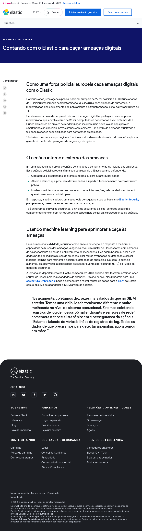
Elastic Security (129, 199)
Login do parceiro (51, 420)
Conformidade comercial (56, 462)
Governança (94, 420)
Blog (13, 425)
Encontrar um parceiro (54, 415)
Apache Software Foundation (25, 519)
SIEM (121, 281)
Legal (44, 447)
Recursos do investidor (100, 415)
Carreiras (16, 447)
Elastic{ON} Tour (97, 452)
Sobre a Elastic (19, 415)
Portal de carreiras (21, 452)
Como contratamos (22, 457)
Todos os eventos (97, 462)
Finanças (92, 425)
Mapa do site (17, 497)
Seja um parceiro (51, 430)
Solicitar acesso (50, 425)
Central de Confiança (53, 452)
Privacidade (48, 457)
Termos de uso (38, 493)
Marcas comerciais (20, 493)
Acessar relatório (72, 3)
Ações (91, 430)
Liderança (16, 420)
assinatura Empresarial (41, 281)
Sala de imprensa (21, 430)
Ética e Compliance (52, 467)
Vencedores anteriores (100, 447)
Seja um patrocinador (99, 457)
